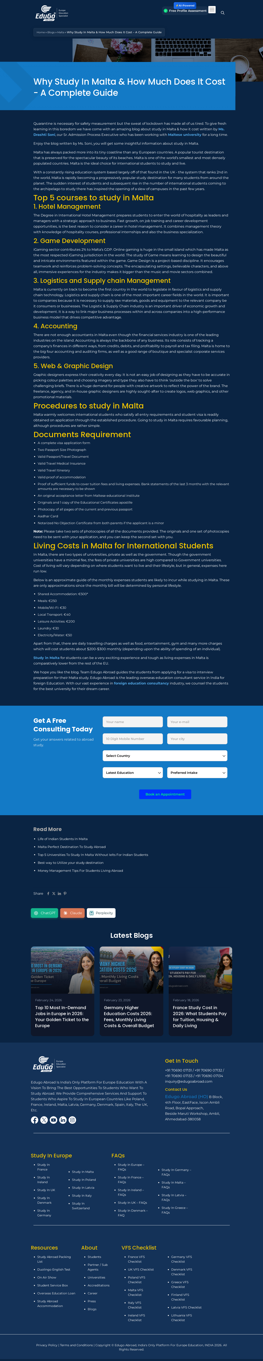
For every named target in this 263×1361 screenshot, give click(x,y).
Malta (62, 32)
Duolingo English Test (53, 1270)
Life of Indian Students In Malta (63, 839)
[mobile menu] (212, 9)
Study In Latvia (83, 1189)
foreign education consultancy (141, 683)
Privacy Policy (47, 1346)
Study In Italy (82, 1197)
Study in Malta (46, 658)
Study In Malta (83, 1173)
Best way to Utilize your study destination (71, 863)
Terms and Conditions (77, 1346)
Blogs (52, 32)
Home (41, 32)
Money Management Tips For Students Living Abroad (80, 871)
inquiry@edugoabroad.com (188, 1082)
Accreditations (99, 1286)
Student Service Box (52, 1286)
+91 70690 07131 (178, 1071)
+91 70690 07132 (208, 1071)
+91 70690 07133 (178, 1077)
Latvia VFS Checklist (186, 1308)
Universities (96, 1278)
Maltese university (184, 135)
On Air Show (46, 1278)
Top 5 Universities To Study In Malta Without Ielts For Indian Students (93, 855)
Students (94, 1258)
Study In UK (46, 1191)
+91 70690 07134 (209, 1077)
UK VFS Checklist (141, 1270)
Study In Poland (84, 1181)
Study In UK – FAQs (132, 1204)
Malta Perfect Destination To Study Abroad (72, 847)
